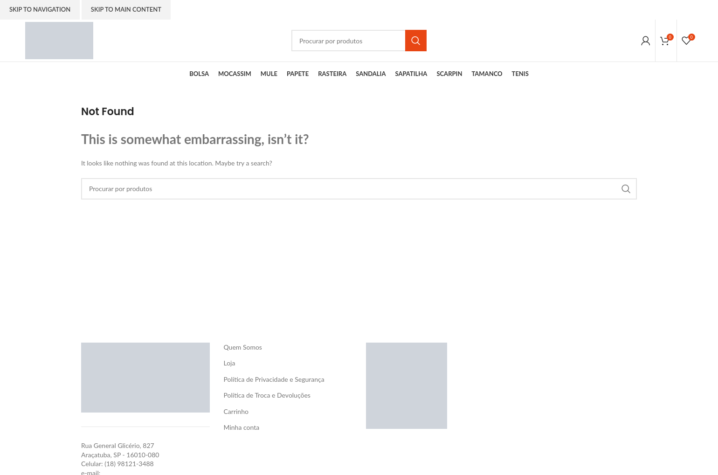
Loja (229, 363)
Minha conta (242, 427)
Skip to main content (126, 9)
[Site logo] (59, 40)
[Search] (359, 40)
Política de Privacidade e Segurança (274, 379)
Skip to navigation (39, 9)
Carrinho (236, 411)
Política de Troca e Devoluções (267, 395)
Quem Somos (243, 347)
